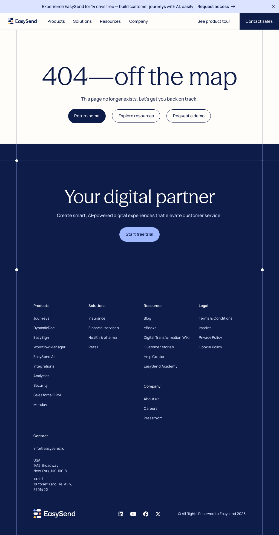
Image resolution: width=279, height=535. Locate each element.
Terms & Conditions (215, 318)
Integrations (43, 366)
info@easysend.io (48, 448)
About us (151, 398)
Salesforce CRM (47, 394)
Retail (93, 347)
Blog (147, 318)
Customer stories (159, 347)
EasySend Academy (160, 366)
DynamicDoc (43, 327)
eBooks (150, 327)
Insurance (96, 318)
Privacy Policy (210, 337)
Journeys (41, 318)
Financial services (103, 327)
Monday (40, 404)
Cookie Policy (210, 347)
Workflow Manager (49, 347)
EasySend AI (43, 356)
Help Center (154, 356)
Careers (151, 408)
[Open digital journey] (213, 21)
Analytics (41, 375)
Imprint (205, 327)
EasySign (41, 337)
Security (40, 385)
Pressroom (153, 418)
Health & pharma (102, 337)
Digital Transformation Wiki (167, 337)
